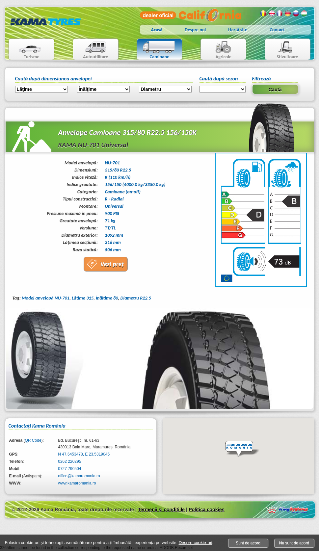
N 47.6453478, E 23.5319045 (84, 454)
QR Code (33, 440)
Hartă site (237, 30)
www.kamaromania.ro (77, 483)
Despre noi (195, 30)
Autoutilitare (90, 50)
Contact (277, 30)
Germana (288, 13)
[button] (242, 449)
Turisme (26, 50)
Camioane (157, 50)
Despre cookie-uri (195, 542)
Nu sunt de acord (294, 543)
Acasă (157, 30)
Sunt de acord (248, 543)
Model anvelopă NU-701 (45, 298)
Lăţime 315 (82, 298)
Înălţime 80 (107, 298)
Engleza (271, 13)
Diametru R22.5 (135, 298)
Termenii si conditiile (161, 509)
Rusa (296, 13)
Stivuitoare (281, 50)
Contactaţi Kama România (37, 426)
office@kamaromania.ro (79, 476)
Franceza (280, 13)
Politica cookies (207, 509)
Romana (263, 13)
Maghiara (304, 13)
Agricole (217, 50)
